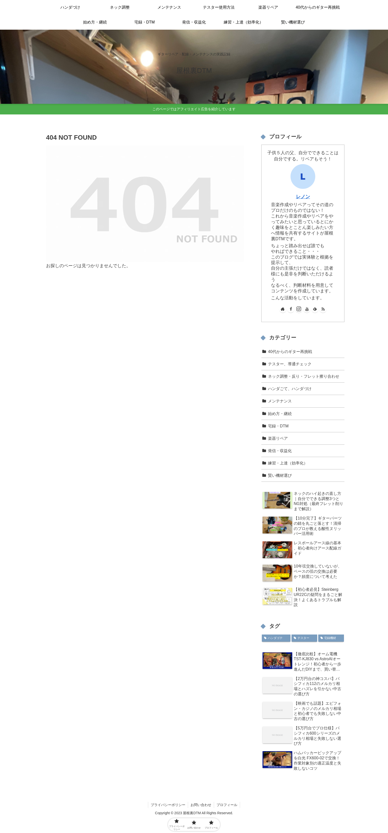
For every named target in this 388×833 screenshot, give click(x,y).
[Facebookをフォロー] (290, 309)
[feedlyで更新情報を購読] (315, 309)
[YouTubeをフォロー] (307, 309)
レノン (303, 196)
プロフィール (227, 805)
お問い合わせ (201, 805)
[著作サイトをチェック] (283, 309)
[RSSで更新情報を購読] (323, 309)
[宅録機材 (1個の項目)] (331, 638)
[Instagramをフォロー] (299, 309)
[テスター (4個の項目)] (304, 638)
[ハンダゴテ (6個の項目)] (276, 638)
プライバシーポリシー (168, 805)
